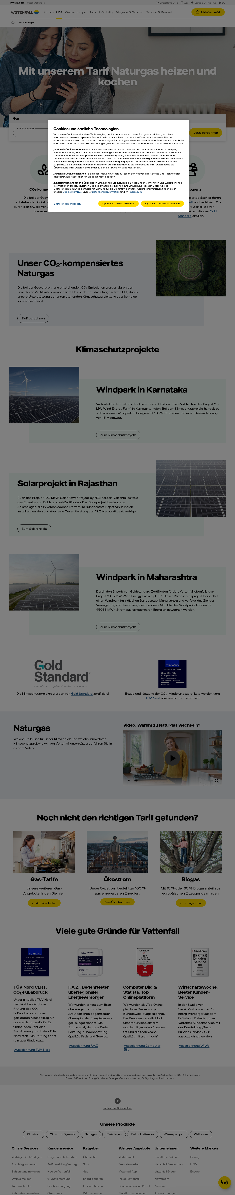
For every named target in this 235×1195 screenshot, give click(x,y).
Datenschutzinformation (106, 191)
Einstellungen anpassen (67, 203)
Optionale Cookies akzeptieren (162, 203)
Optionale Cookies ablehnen (119, 203)
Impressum (135, 191)
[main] (118, 166)
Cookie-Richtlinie (72, 191)
